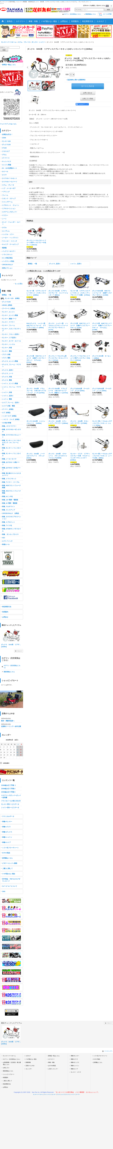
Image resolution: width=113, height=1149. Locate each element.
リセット (19, 651)
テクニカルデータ (8, 816)
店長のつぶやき (30, 1065)
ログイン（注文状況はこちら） (73, 14)
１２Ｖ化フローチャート (10, 848)
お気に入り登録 (87, 98)
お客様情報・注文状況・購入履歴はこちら (12, 1063)
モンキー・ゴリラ (76, 1072)
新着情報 (28, 1062)
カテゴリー (51, 1059)
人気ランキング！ (53, 1069)
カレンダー (29, 1069)
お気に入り (6, 1067)
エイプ (62, 1094)
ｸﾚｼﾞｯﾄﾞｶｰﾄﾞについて (9, 886)
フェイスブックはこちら (8, 124)
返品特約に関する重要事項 (76, 80)
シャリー (73, 1094)
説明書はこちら (7, 858)
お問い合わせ (87, 93)
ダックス (67, 1094)
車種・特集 (51, 1062)
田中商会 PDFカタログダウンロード (11, 880)
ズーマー (78, 1094)
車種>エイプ (6, 842)
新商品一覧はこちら (9, 65)
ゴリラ (58, 1094)
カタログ (28, 1055)
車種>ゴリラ (6, 827)
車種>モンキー (7, 821)
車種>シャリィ (7, 837)
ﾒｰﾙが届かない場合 (8, 874)
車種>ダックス (7, 832)
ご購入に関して (7, 868)
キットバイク (48, 1094)
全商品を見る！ (7, 134)
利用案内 (5, 612)
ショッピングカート (8, 1074)
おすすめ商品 (52, 1065)
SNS (3, 891)
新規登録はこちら (91, 14)
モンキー (54, 1094)
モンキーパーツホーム (9, 1055)
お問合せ (5, 617)
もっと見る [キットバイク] (18, 284)
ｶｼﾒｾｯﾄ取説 (6, 853)
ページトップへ (108, 1051)
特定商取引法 (6, 607)
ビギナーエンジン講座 (9, 863)
